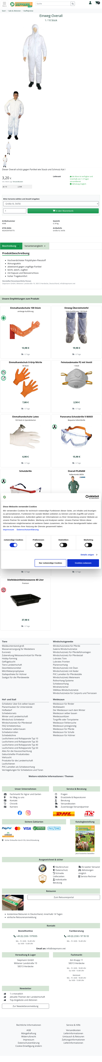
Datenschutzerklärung (28, 529)
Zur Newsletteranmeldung (25, 1006)
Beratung (61, 800)
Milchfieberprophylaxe (13, 671)
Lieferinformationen (73, 1033)
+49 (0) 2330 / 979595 (25, 936)
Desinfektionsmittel (11, 667)
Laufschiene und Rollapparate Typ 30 (20, 741)
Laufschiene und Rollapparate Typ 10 (20, 738)
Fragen (60, 794)
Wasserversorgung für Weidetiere (18, 649)
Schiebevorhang (61, 683)
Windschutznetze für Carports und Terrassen (75, 693)
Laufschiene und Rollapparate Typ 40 (20, 744)
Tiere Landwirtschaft (12, 664)
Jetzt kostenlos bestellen (85, 853)
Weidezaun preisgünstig (64, 725)
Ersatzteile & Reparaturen (69, 797)
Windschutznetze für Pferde (66, 645)
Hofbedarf (7, 710)
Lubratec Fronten (61, 661)
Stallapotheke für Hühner (14, 674)
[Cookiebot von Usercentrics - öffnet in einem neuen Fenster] (87, 497)
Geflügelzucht (8, 661)
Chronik (9, 803)
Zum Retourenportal (64, 897)
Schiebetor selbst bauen (13, 729)
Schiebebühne (9, 735)
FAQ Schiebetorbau (11, 725)
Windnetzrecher (61, 686)
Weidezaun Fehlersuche (64, 722)
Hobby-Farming (9, 658)
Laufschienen (8, 763)
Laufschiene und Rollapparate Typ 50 (20, 747)
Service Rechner (88, 876)
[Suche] (53, 4)
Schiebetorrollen (10, 732)
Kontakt (9, 800)
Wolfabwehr (59, 707)
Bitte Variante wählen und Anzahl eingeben (21, 199)
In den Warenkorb (63, 210)
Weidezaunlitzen (61, 716)
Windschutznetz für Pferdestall (68, 655)
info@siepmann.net (56, 948)
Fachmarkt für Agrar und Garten (21, 794)
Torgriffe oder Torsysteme (65, 719)
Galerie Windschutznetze (65, 649)
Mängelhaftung (28, 1033)
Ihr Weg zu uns (13, 797)
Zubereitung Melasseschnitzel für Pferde (21, 655)
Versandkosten (18, 182)
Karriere (10, 806)
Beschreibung (11, 245)
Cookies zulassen (83, 563)
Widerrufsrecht (28, 1036)
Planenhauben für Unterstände (17, 707)
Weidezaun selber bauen (65, 713)
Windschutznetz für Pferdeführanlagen (72, 652)
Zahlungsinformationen (73, 1039)
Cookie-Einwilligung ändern (28, 1046)
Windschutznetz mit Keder (66, 671)
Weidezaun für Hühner (64, 735)
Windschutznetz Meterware (66, 677)
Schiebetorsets (9, 713)
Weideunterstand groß (13, 645)
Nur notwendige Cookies (50, 563)
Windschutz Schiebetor (13, 719)
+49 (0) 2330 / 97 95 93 (76, 936)
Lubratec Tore (60, 658)
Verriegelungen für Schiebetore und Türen (22, 770)
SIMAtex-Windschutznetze (65, 690)
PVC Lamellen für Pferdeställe (67, 674)
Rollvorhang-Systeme (63, 680)
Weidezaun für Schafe (63, 732)
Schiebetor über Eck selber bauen (18, 703)
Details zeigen (87, 555)
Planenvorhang (60, 664)
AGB (28, 1030)
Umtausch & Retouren (73, 1036)
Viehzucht (7, 757)
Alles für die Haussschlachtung (17, 751)
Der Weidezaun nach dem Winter (69, 710)
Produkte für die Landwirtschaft (17, 760)
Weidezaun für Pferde (63, 729)
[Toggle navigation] (4, 4)
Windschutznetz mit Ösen (65, 667)
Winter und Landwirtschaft (15, 716)
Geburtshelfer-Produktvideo (15, 754)
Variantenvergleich (36, 245)
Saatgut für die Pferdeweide (15, 677)
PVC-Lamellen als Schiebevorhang (18, 766)
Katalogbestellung (85, 821)
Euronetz (6, 652)
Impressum (8, 529)
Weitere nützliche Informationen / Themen (51, 776)
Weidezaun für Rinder (63, 703)
